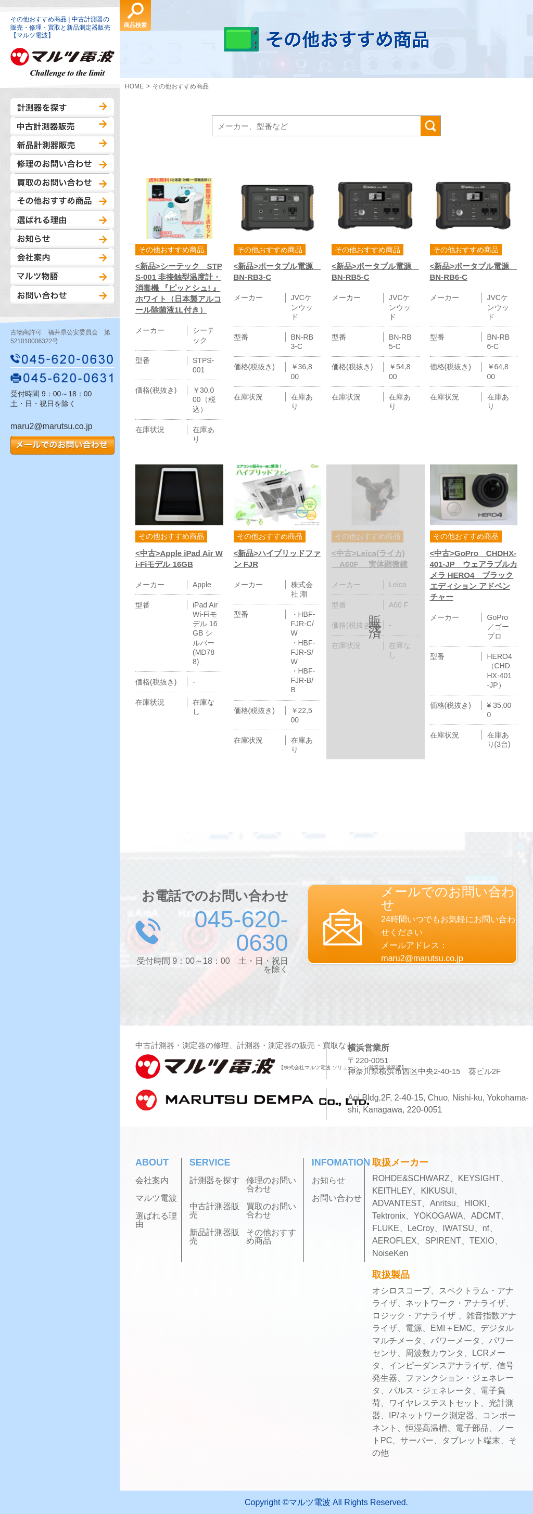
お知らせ (62, 238)
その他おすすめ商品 (62, 201)
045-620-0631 (62, 378)
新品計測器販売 (62, 145)
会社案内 (62, 257)
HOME (134, 86)
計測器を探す (62, 107)
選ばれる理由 (62, 220)
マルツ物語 (62, 276)
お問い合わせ (62, 295)
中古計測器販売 (62, 126)
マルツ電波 (156, 1198)
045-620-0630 (62, 359)
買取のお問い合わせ (62, 182)
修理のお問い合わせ (62, 163)
